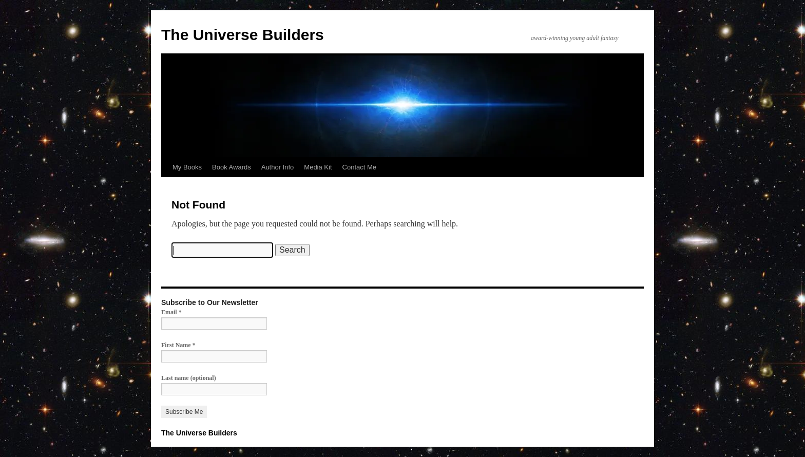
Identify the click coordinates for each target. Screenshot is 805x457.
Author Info (277, 167)
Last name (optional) (188, 378)
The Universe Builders (242, 34)
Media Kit (318, 167)
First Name (178, 345)
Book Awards (231, 167)
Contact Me (359, 167)
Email (171, 312)
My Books (187, 167)
